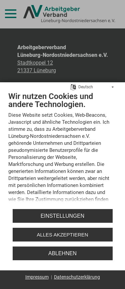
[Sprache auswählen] (73, 85)
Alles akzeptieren (62, 234)
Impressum (37, 277)
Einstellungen (62, 216)
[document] (62, 148)
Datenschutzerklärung (77, 277)
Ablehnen (62, 253)
